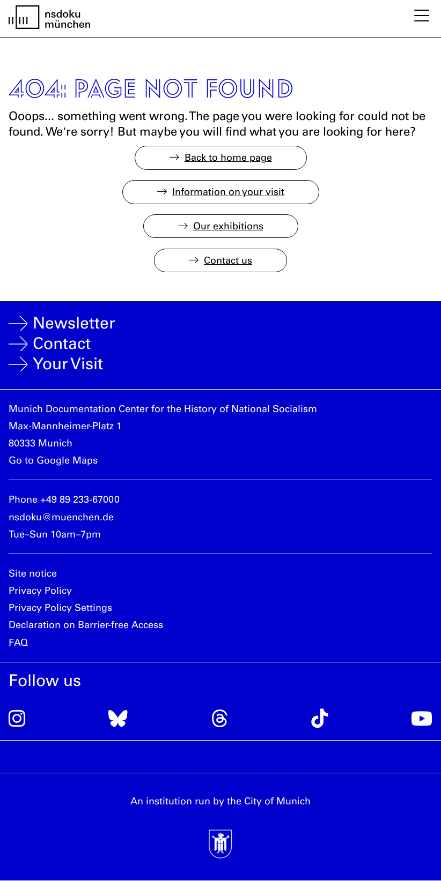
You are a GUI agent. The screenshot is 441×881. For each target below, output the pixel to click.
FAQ (18, 642)
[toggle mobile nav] (421, 16)
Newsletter (74, 323)
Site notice (33, 573)
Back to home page (228, 157)
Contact (62, 343)
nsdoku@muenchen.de (61, 517)
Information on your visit (228, 192)
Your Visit (68, 364)
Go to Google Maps (53, 460)
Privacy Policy (40, 590)
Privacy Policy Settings (60, 607)
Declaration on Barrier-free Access (86, 625)
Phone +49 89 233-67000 (64, 499)
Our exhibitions (228, 226)
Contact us (228, 260)
